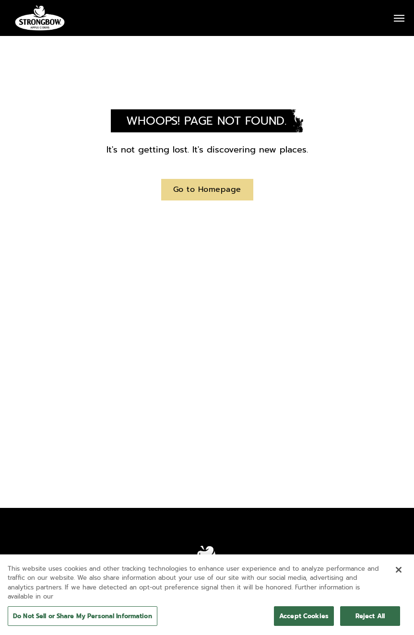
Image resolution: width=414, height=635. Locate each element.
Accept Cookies (304, 619)
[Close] (398, 573)
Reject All (370, 619)
